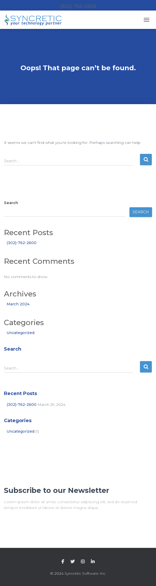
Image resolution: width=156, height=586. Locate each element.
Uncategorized (20, 332)
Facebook (63, 562)
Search (11, 202)
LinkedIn (92, 562)
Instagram (82, 562)
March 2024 (18, 304)
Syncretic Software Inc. (85, 573)
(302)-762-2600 (22, 242)
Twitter (72, 562)
